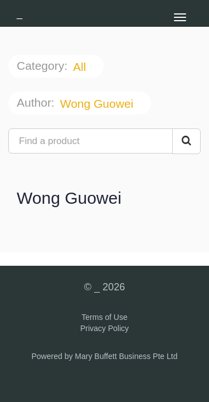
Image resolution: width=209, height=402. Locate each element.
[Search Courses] (186, 141)
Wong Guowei (98, 103)
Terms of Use (104, 317)
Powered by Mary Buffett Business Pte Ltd (105, 356)
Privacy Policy (104, 328)
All (81, 66)
